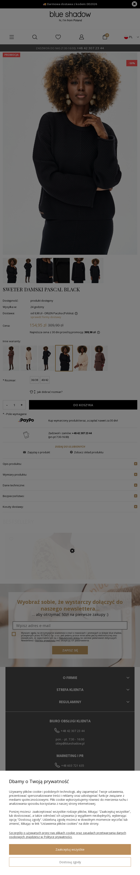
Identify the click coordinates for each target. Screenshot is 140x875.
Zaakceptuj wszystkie (70, 849)
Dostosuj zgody (70, 862)
